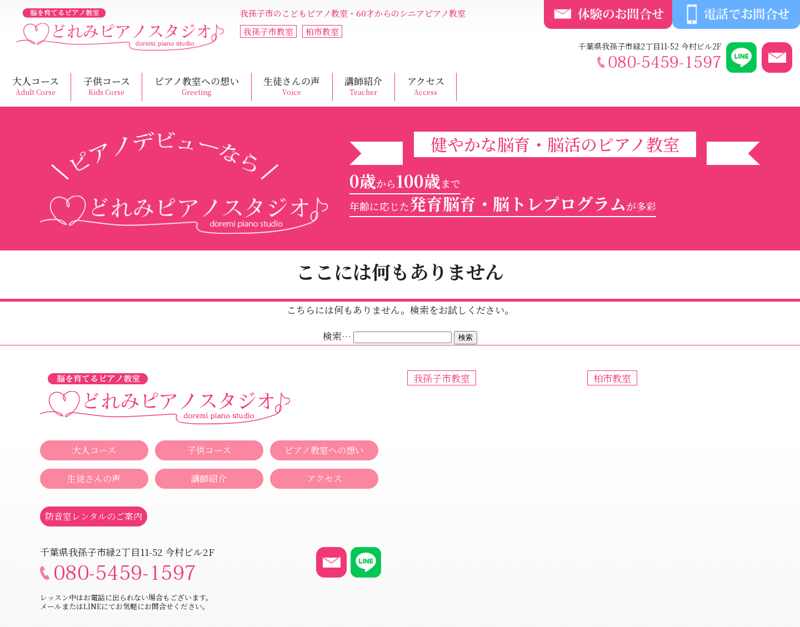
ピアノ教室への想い (196, 86)
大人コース (35, 86)
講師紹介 (363, 86)
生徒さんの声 (291, 86)
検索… (337, 336)
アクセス (425, 86)
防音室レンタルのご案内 (93, 516)
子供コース (106, 86)
